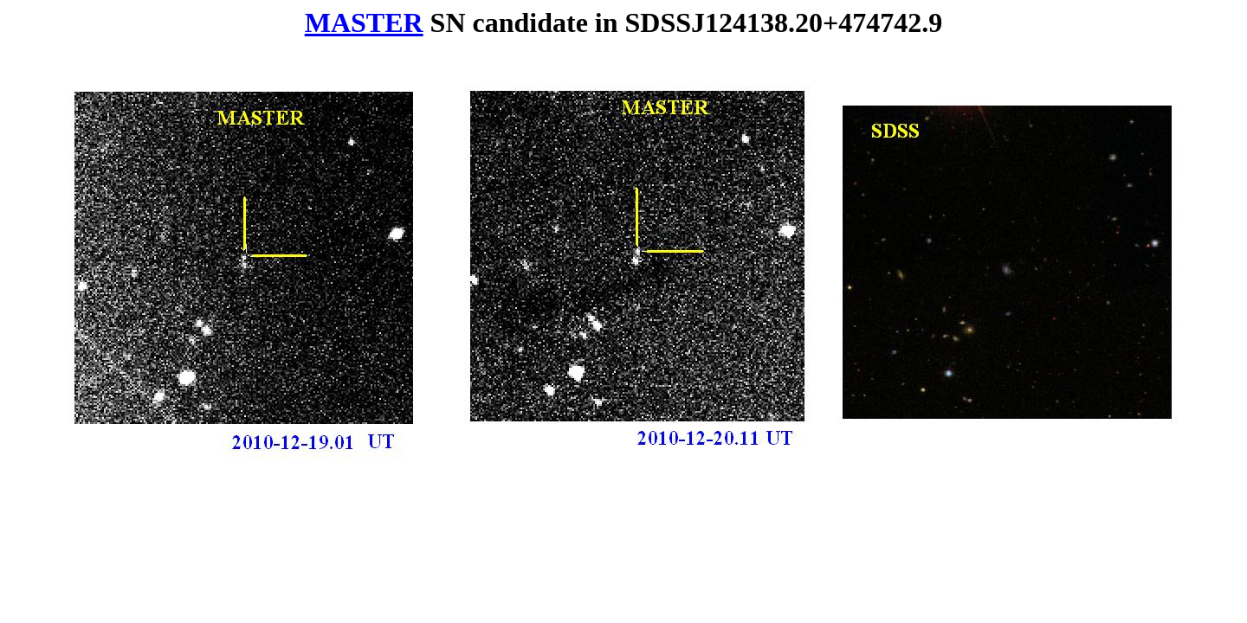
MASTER (364, 22)
